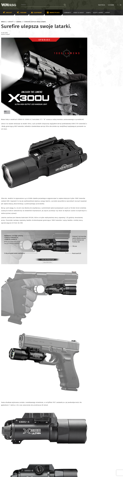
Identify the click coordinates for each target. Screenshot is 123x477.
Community (67, 12)
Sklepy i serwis (98, 12)
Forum (107, 12)
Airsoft (7, 13)
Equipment (36, 13)
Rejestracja (101, 5)
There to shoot (78, 12)
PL (118, 5)
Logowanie (111, 5)
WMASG (3, 21)
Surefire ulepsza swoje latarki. (35, 21)
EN (120, 5)
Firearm (21, 13)
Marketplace (53, 13)
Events (88, 12)
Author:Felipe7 (5, 34)
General (19, 21)
